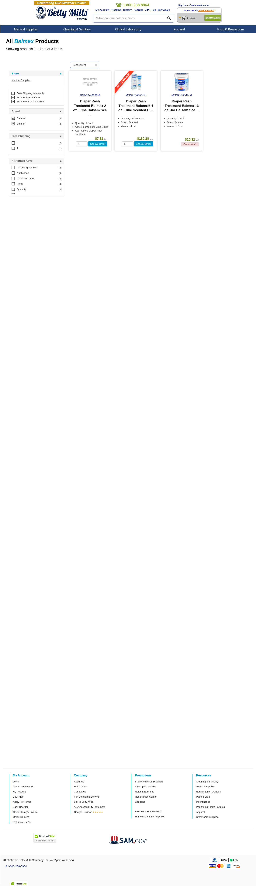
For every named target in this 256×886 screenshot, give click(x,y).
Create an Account (199, 5)
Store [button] (15, 73)
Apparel (179, 29)
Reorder (138, 10)
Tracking (116, 10)
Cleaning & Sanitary (77, 29)
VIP (147, 10)
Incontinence (203, 801)
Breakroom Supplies (207, 817)
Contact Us (80, 791)
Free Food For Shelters (148, 811)
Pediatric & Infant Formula (210, 807)
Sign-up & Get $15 (145, 786)
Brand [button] (16, 111)
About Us (79, 781)
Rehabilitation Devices (208, 791)
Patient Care (203, 796)
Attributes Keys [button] (22, 160)
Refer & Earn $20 (144, 791)
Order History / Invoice (25, 812)
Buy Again (164, 10)
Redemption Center (146, 796)
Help (153, 10)
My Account (102, 10)
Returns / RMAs (21, 822)
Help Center (80, 786)
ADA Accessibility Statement (89, 807)
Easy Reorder (20, 807)
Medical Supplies (26, 29)
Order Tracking (21, 817)
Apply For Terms (22, 801)
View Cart (213, 17)
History (127, 10)
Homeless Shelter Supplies (150, 816)
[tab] (36, 73)
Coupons (140, 801)
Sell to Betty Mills (83, 801)
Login (16, 781)
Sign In (182, 5)
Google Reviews (83, 812)
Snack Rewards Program (149, 781)
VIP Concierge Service (86, 796)
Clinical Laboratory (128, 29)
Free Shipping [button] (21, 136)
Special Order (97, 143)
